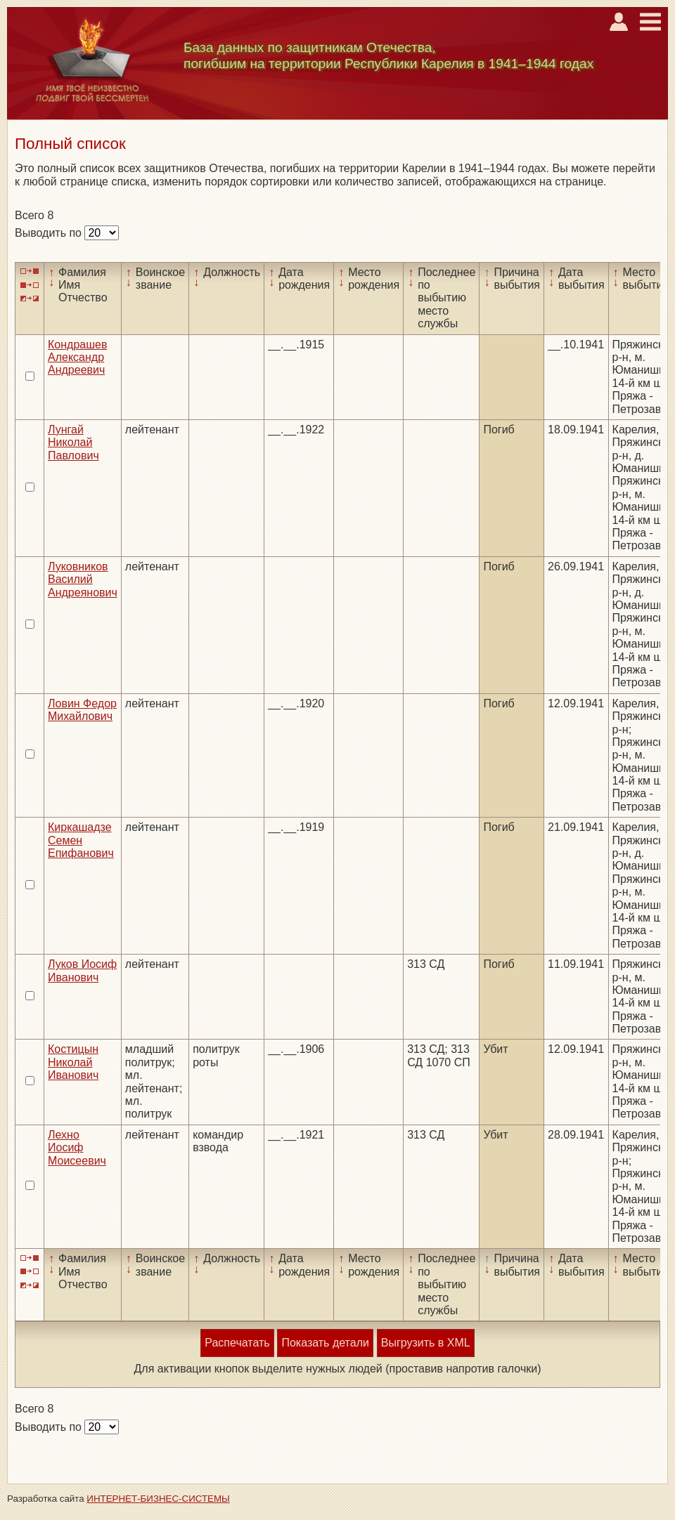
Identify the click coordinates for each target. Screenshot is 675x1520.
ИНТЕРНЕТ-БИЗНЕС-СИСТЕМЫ (158, 1498)
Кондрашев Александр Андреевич (77, 357)
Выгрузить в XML (425, 1343)
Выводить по (49, 233)
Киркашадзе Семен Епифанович (81, 840)
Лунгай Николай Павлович (73, 442)
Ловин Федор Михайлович (82, 709)
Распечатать (237, 1343)
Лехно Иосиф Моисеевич (77, 1148)
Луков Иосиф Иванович (82, 970)
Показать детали (324, 1343)
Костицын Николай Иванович (73, 1062)
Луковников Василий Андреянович (82, 579)
